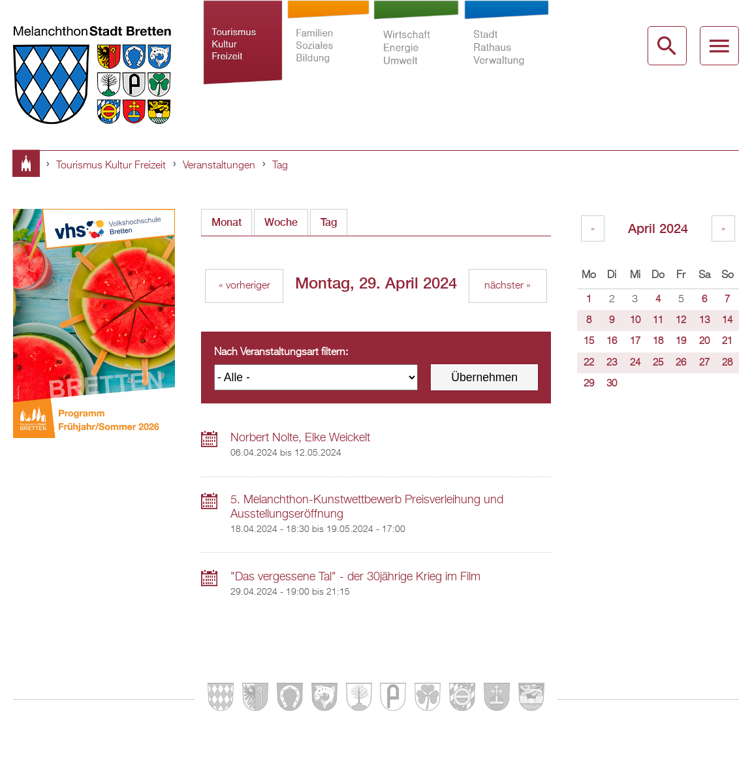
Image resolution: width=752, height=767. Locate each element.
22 (589, 363)
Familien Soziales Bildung (328, 55)
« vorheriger (244, 286)
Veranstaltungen (219, 166)
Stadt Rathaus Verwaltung (506, 55)
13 (704, 320)
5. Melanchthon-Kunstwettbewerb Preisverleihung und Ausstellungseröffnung (366, 507)
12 (681, 320)
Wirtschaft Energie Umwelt (416, 55)
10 (635, 320)
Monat (227, 222)
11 (658, 320)
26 (681, 363)
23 (611, 363)
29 (589, 383)
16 (611, 341)
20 (704, 341)
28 (727, 363)
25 (658, 363)
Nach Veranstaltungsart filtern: (281, 352)
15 (589, 341)
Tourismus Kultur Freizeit (243, 55)
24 (635, 363)
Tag (280, 166)
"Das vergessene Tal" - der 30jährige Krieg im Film (355, 577)
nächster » (507, 286)
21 (727, 341)
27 (704, 363)
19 (681, 341)
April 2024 (658, 228)
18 (658, 341)
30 (611, 383)
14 (727, 320)
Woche (281, 222)
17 (635, 341)
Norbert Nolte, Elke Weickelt (300, 438)
